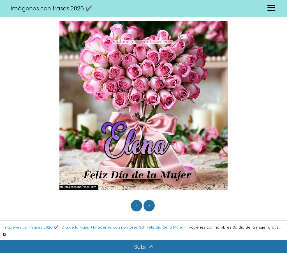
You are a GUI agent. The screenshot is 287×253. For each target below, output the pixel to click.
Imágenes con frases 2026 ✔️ (51, 8)
